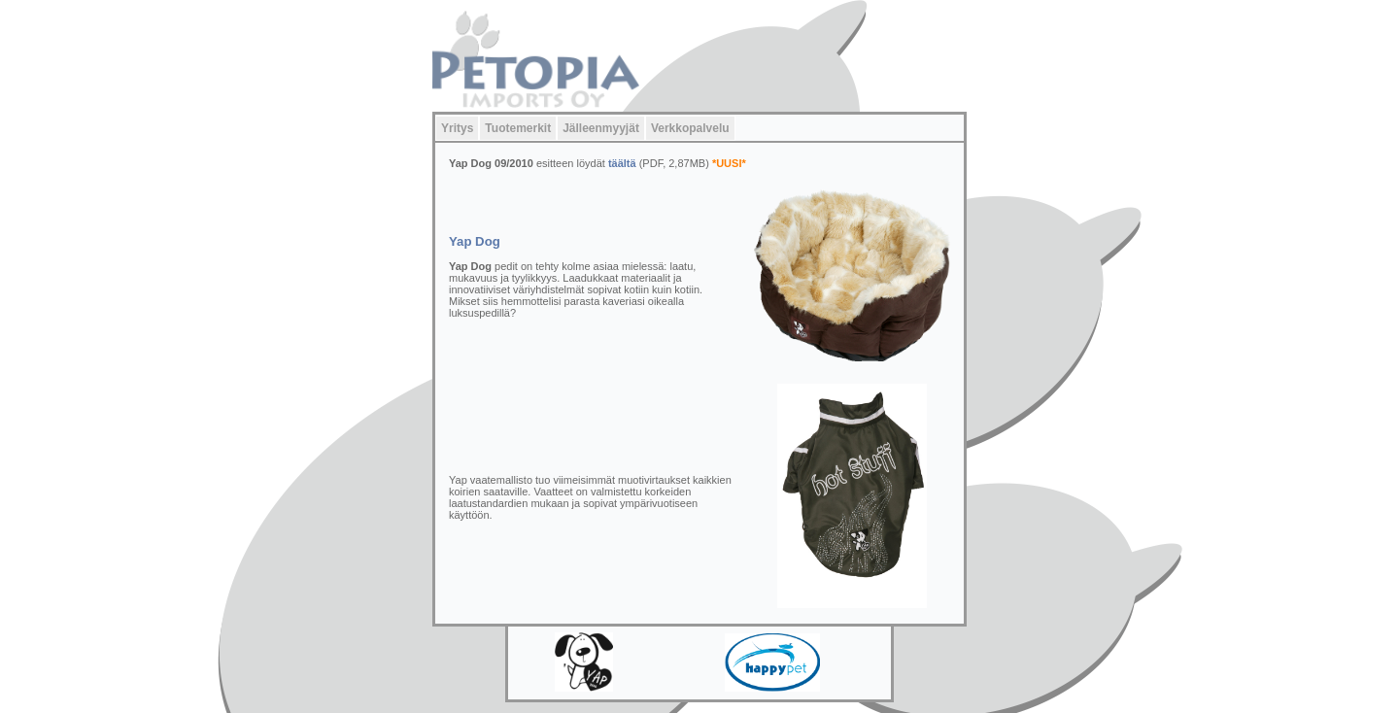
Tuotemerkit (518, 128)
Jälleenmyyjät (601, 128)
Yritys (457, 128)
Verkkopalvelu (690, 128)
